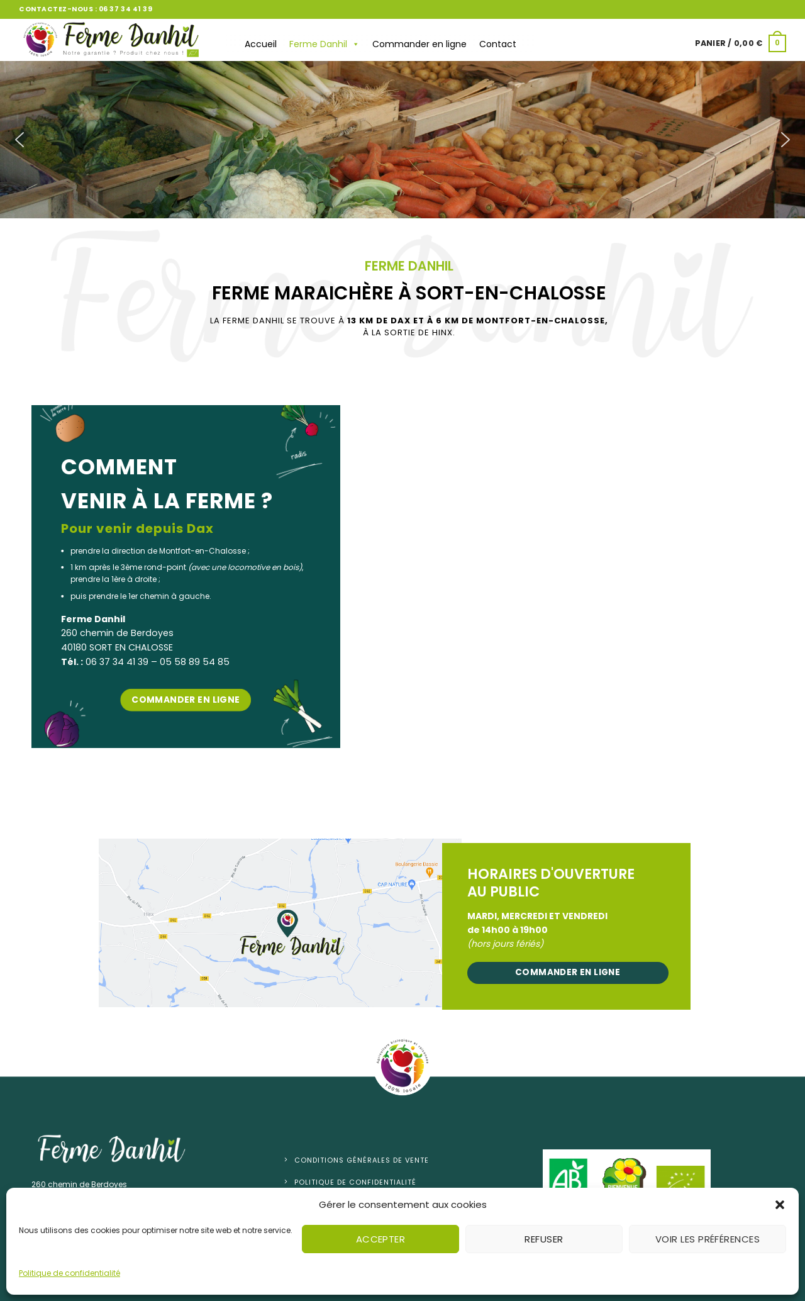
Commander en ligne (419, 44)
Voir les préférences (707, 1239)
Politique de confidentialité (69, 1273)
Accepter (381, 1239)
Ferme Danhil (324, 44)
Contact (497, 44)
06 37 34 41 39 (125, 9)
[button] (780, 1204)
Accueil (261, 44)
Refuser (544, 1239)
